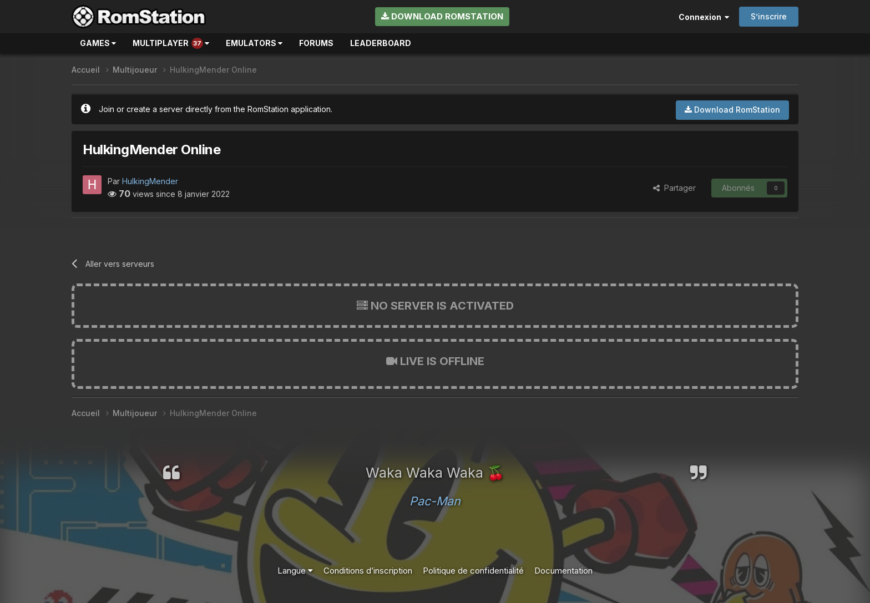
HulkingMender (150, 181)
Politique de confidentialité (473, 570)
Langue (295, 570)
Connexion (704, 17)
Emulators (254, 43)
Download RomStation (442, 16)
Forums (316, 43)
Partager (674, 187)
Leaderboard (380, 43)
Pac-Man (435, 501)
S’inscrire (769, 16)
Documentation (563, 570)
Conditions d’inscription (367, 570)
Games (98, 43)
